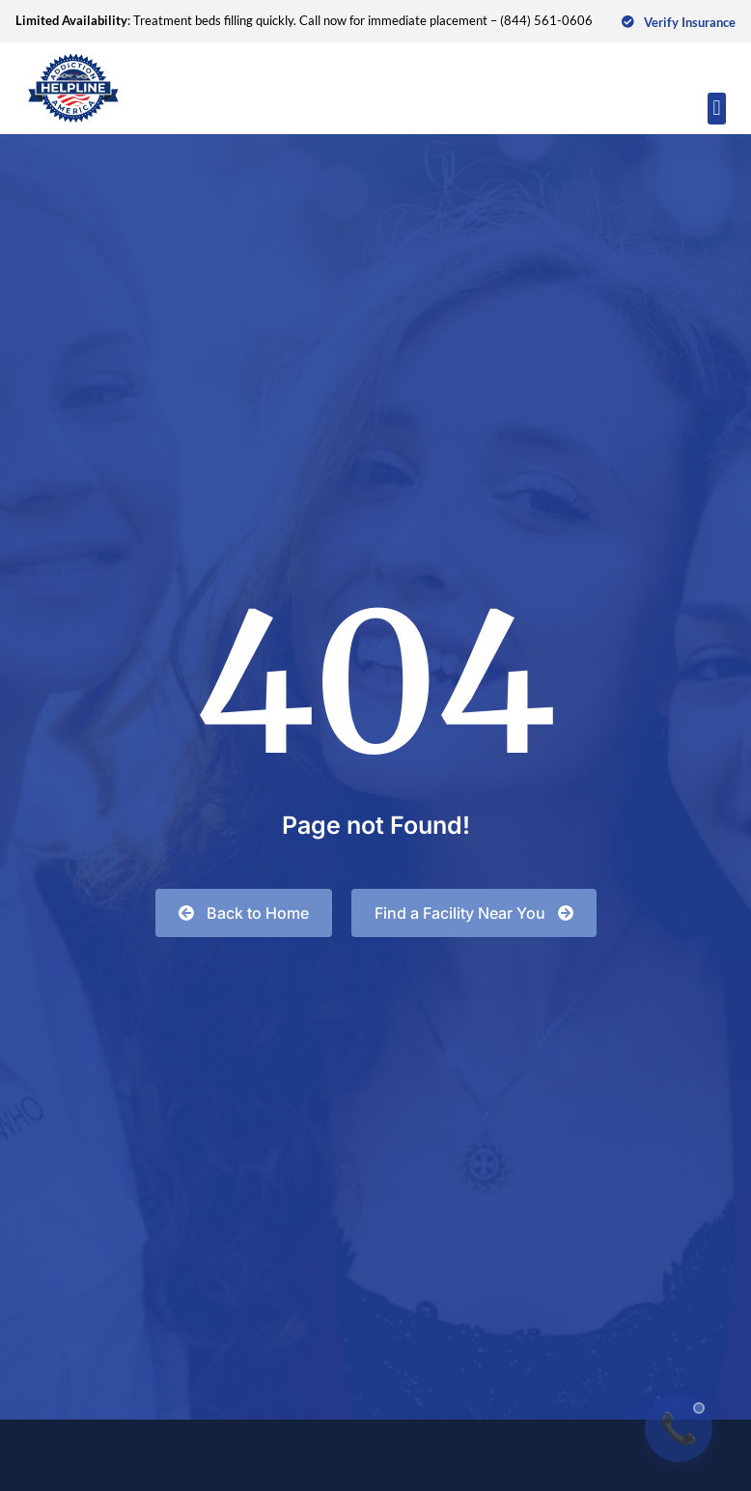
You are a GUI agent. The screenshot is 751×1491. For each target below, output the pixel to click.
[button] (717, 108)
